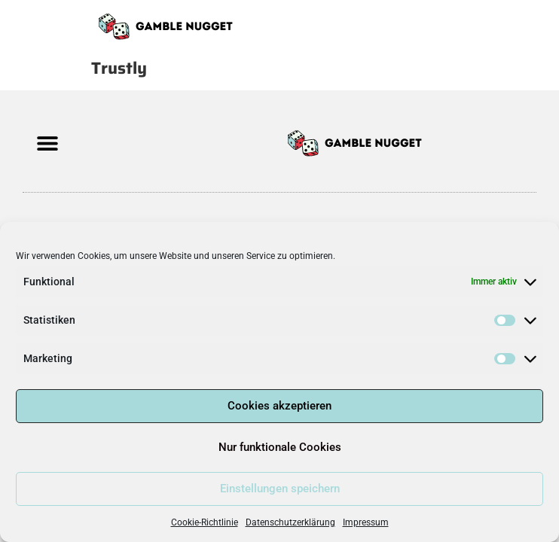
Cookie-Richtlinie (204, 522)
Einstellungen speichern (280, 488)
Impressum (366, 522)
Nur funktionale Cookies (279, 447)
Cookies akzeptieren (279, 406)
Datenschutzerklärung (290, 522)
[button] (47, 143)
